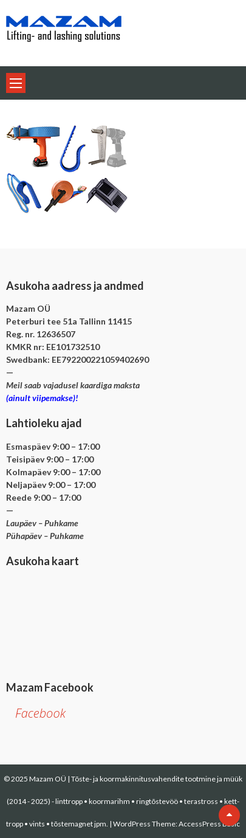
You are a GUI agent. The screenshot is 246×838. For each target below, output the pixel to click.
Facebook (40, 713)
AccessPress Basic (209, 823)
